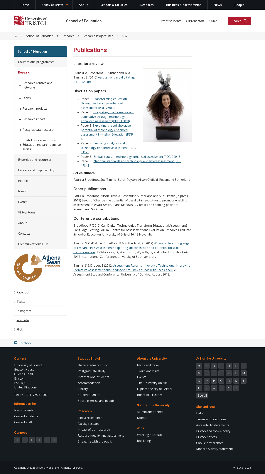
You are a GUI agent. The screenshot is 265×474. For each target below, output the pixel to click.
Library (83, 389)
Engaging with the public (95, 441)
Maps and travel (148, 365)
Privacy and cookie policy (213, 431)
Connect (20, 432)
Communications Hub (33, 244)
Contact (20, 358)
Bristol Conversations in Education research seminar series (42, 144)
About (83, 5)
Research (147, 5)
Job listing (144, 441)
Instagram (24, 311)
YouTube (23, 320)
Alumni (213, 21)
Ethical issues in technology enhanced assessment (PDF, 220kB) (137, 157)
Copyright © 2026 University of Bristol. (37, 467)
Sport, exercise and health (96, 401)
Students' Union (89, 395)
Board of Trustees (150, 395)
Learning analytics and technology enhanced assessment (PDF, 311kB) (108, 147)
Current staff (195, 21)
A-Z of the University (211, 358)
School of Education (84, 21)
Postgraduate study (91, 371)
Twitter (22, 302)
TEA (124, 36)
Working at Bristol (150, 435)
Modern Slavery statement (214, 449)
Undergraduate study (93, 365)
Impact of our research (94, 430)
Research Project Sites (97, 36)
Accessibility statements (212, 425)
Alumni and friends (150, 412)
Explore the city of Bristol (154, 389)
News (218, 5)
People (239, 5)
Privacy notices (206, 437)
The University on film (152, 383)
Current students (169, 21)
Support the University (153, 405)
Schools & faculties (114, 5)
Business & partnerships (183, 5)
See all (202, 395)
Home (25, 5)
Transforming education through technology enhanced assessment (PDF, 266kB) (104, 103)
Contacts (24, 233)
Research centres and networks (37, 85)
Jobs (140, 428)
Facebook (23, 292)
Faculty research (89, 424)
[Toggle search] (239, 21)
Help (199, 413)
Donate (142, 418)
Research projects (35, 108)
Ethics (27, 98)
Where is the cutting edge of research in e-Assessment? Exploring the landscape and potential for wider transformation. (131, 247)
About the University (152, 358)
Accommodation (89, 383)
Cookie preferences (209, 443)
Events (22, 202)
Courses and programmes (36, 62)
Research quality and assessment (101, 435)
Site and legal (205, 406)
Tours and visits (148, 371)
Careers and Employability (36, 170)
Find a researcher (90, 418)
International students (93, 377)
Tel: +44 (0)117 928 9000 (31, 395)
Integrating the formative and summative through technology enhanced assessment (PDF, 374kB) (107, 116)
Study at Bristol (53, 5)
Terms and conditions (211, 419)
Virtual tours (27, 212)
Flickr (20, 329)
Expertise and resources (35, 160)
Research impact (34, 119)
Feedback (25, 343)
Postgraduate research (39, 130)
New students (23, 410)
